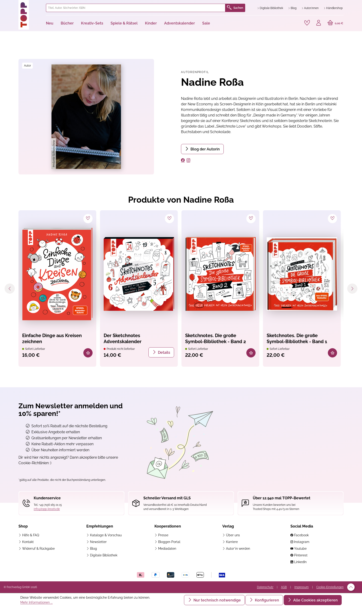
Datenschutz (265, 587)
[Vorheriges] (10, 289)
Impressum (301, 587)
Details (163, 352)
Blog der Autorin (205, 149)
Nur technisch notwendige (217, 600)
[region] (86, 116)
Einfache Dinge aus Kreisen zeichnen (52, 338)
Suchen (235, 7)
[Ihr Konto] (319, 23)
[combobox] (135, 8)
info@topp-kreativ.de (47, 509)
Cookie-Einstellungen (330, 587)
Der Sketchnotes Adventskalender (123, 338)
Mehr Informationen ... (36, 602)
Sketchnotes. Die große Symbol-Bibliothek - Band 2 (215, 338)
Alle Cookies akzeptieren (315, 600)
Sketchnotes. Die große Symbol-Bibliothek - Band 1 (297, 338)
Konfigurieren (266, 600)
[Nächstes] (352, 289)
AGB (284, 587)
